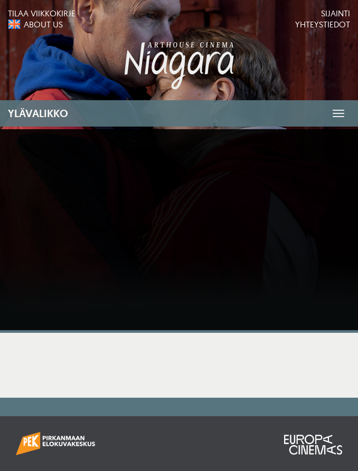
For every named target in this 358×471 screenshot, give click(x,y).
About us (43, 24)
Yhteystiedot (322, 24)
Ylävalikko (38, 113)
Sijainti (335, 13)
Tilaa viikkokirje (42, 13)
